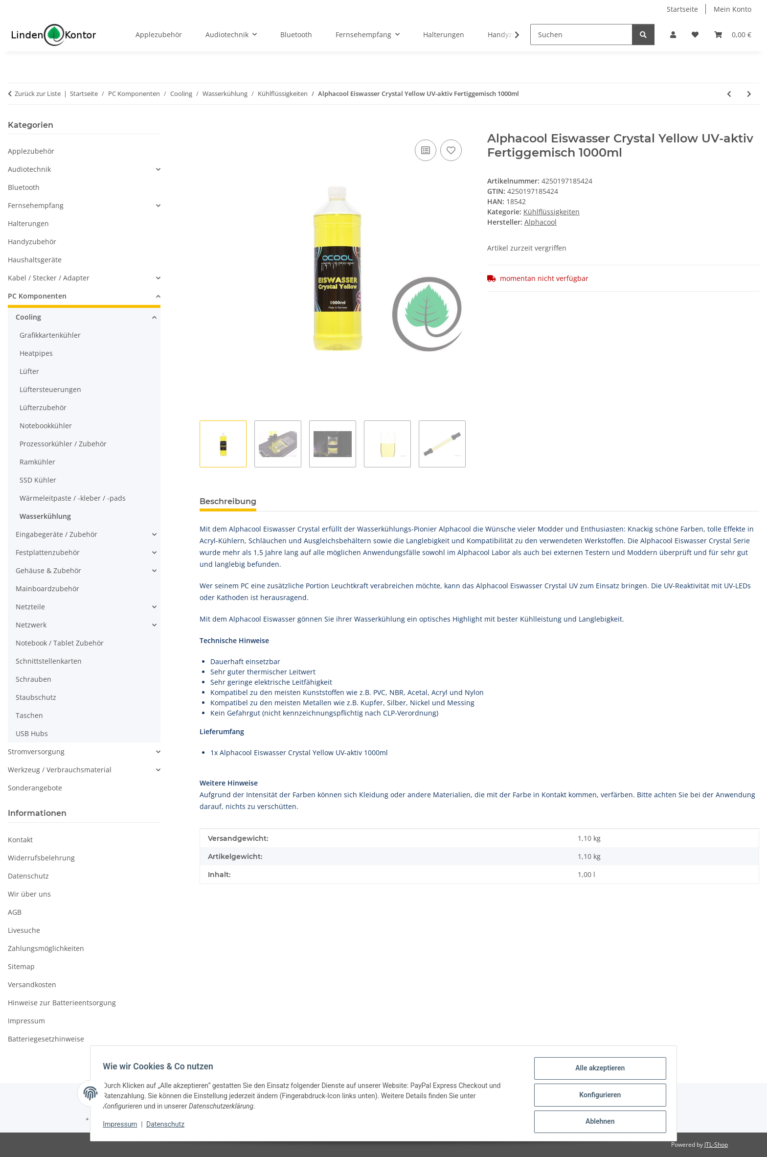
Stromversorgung (36, 751)
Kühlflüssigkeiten (551, 211)
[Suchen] (581, 34)
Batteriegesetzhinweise (46, 1038)
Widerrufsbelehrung (41, 857)
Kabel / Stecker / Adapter (49, 277)
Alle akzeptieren (596, 1071)
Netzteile (30, 606)
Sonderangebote (35, 787)
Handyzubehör (32, 241)
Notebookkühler (46, 425)
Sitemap (21, 966)
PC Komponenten (37, 296)
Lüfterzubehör (43, 407)
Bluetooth (24, 187)
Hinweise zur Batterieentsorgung (62, 1002)
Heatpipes (36, 353)
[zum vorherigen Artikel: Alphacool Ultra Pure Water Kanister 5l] (729, 93)
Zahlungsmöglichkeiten (46, 948)
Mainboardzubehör (47, 588)
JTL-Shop (716, 1144)
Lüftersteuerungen (50, 389)
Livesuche (24, 930)
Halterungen (28, 223)
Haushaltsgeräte (35, 259)
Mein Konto (732, 9)
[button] (673, 34)
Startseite (682, 9)
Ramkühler (37, 461)
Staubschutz (36, 697)
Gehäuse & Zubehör (48, 570)
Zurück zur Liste (38, 93)
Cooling (28, 317)
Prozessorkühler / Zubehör (63, 443)
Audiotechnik (29, 169)
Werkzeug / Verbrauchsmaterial (60, 769)
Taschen (29, 715)
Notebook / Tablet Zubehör (60, 643)
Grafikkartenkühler (50, 335)
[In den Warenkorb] (207, 126)
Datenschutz (169, 1127)
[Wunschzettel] (695, 34)
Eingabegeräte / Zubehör (56, 534)
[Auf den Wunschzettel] (451, 150)
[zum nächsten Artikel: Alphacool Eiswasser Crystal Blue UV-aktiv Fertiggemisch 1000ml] (749, 93)
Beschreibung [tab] (228, 501)
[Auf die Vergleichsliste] (425, 150)
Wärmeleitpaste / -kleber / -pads (73, 498)
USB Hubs (32, 733)
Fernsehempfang (36, 205)
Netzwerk (31, 624)
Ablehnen (596, 1122)
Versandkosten (32, 984)
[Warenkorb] (732, 34)
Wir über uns (29, 894)
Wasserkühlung (45, 516)
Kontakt (20, 839)
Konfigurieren (596, 1097)
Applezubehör (31, 151)
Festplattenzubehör (48, 552)
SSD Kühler (38, 480)
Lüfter (29, 371)
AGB (15, 912)
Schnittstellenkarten (49, 661)
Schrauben (33, 679)
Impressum (123, 1127)
